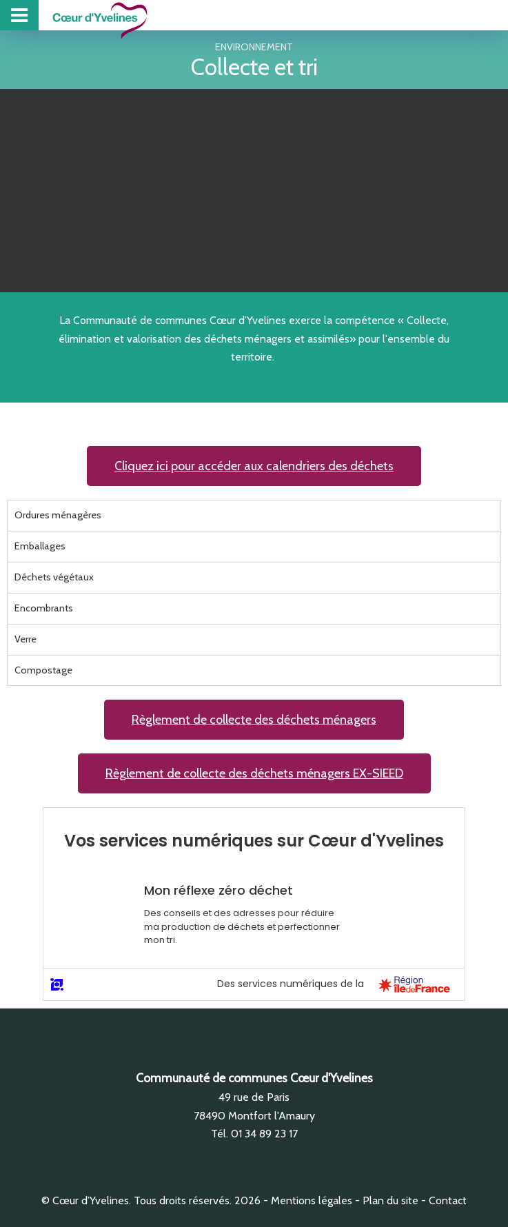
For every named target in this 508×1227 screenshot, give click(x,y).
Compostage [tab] (43, 670)
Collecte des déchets (468, 15)
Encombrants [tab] (43, 608)
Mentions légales (311, 1200)
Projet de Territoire (425, 15)
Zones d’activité (489, 15)
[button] (254, 466)
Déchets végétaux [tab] (54, 577)
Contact (448, 1200)
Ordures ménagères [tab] (57, 515)
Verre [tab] (25, 639)
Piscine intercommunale (447, 15)
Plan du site (390, 1200)
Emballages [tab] (39, 546)
